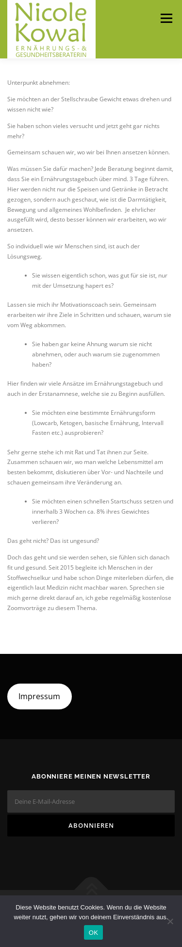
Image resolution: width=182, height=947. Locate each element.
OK (93, 932)
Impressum (39, 696)
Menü (165, 18)
